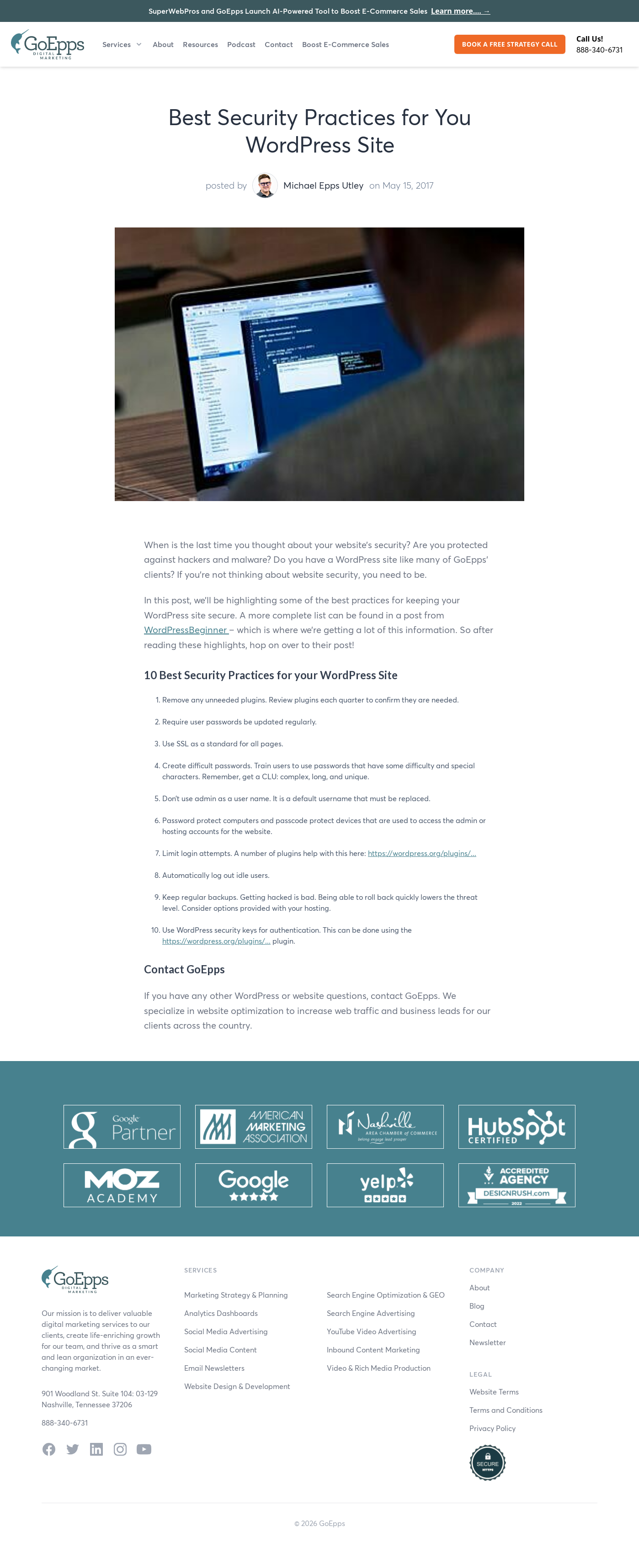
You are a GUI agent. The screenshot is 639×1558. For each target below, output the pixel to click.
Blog (477, 1305)
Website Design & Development (237, 1386)
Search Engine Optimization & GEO (386, 1294)
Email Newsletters (214, 1368)
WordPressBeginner (186, 629)
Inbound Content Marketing (373, 1349)
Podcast (241, 44)
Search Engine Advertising (371, 1313)
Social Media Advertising (226, 1331)
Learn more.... (460, 11)
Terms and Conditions (506, 1410)
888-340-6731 (599, 49)
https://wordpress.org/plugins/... (422, 853)
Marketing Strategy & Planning (236, 1294)
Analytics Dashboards (221, 1313)
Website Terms (494, 1391)
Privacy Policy (492, 1428)
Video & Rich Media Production (379, 1368)
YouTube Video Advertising (371, 1331)
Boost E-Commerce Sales (345, 44)
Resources (200, 44)
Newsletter (487, 1342)
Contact (279, 44)
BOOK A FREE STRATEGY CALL (510, 44)
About (163, 44)
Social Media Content (220, 1349)
